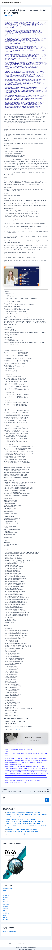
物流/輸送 (5, 908)
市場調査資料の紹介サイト (11, 3)
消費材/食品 (6, 904)
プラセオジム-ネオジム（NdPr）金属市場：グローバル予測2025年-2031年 (23, 812)
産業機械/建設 (6, 913)
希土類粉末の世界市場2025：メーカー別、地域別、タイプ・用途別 (21, 829)
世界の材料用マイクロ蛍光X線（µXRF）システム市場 (15, 782)
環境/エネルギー (7, 910)
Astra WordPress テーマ (39, 943)
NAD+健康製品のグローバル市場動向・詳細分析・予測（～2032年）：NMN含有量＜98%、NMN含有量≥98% (26, 760)
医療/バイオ (6, 902)
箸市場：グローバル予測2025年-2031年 (13, 764)
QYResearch (6, 895)
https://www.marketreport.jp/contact (24, 730)
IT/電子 (5, 890)
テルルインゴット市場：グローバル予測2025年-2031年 (19, 834)
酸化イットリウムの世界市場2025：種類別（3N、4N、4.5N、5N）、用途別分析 (24, 821)
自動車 (6, 751)
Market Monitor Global (8, 893)
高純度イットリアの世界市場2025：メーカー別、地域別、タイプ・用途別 (23, 823)
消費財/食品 (6, 906)
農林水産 (5, 917)
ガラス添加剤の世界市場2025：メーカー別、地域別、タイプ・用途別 (22, 831)
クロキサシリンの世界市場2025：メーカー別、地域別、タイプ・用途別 (19, 749)
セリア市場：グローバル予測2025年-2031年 (16, 817)
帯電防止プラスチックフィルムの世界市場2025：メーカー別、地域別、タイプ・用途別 (22, 780)
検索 (4, 797)
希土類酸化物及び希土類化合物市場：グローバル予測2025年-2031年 (22, 819)
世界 (4, 899)
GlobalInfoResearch (7, 888)
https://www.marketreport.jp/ (9, 931)
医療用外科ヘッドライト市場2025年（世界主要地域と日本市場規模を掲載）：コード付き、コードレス (25, 766)
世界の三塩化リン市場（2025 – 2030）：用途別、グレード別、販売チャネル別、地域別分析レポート (25, 762)
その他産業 (5, 897)
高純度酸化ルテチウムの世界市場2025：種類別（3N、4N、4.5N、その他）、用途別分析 (26, 814)
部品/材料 (5, 919)
